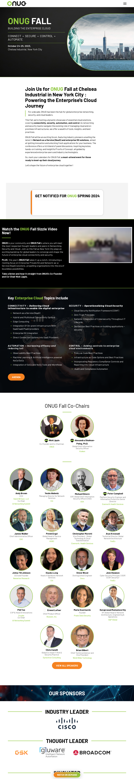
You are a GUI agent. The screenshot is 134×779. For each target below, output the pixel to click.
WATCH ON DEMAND (67, 774)
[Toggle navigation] (125, 3)
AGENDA (16, 377)
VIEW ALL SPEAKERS (67, 665)
